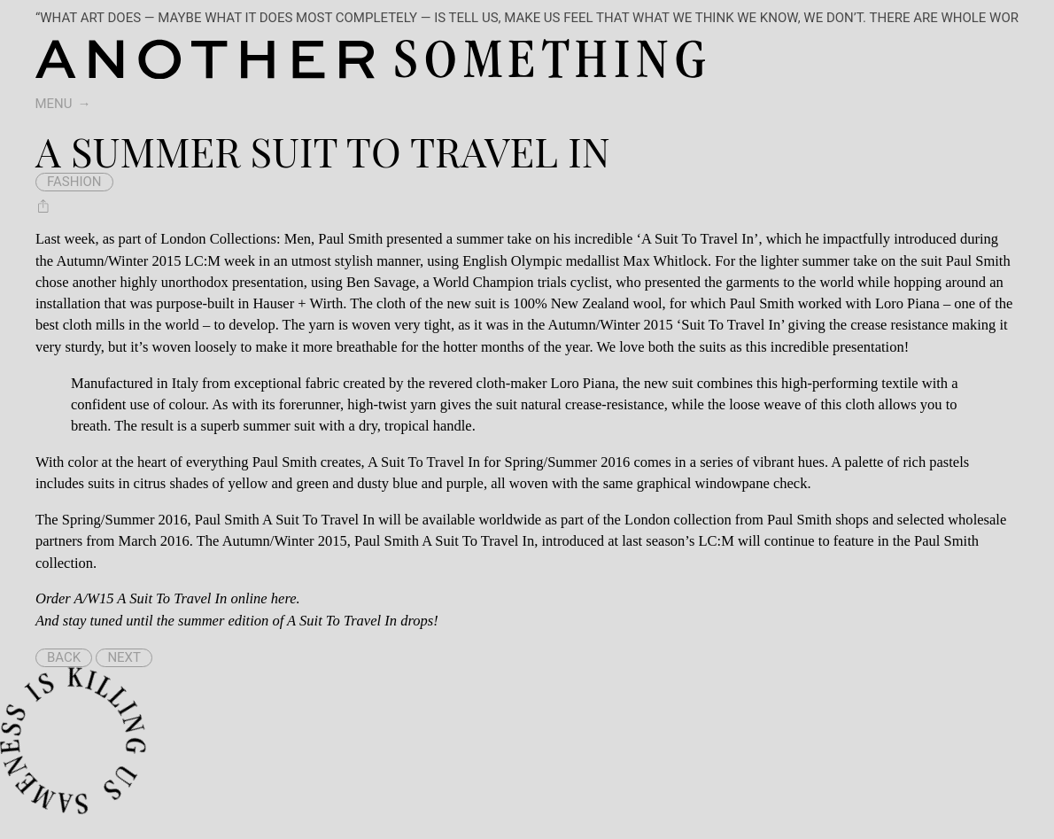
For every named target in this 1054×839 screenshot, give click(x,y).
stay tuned (92, 620)
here (284, 598)
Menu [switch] (54, 104)
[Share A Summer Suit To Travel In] (43, 206)
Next (124, 657)
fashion (74, 182)
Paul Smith (350, 238)
